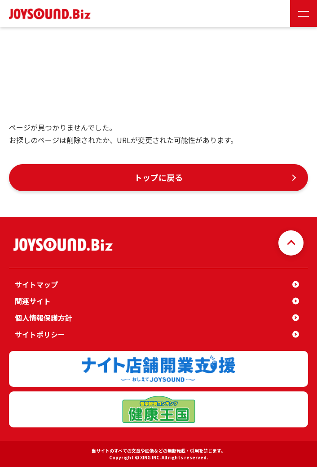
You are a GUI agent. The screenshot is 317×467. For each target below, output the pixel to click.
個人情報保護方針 (43, 317)
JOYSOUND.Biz (51, 13)
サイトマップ (36, 284)
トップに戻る (158, 177)
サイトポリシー (40, 334)
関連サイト (33, 301)
